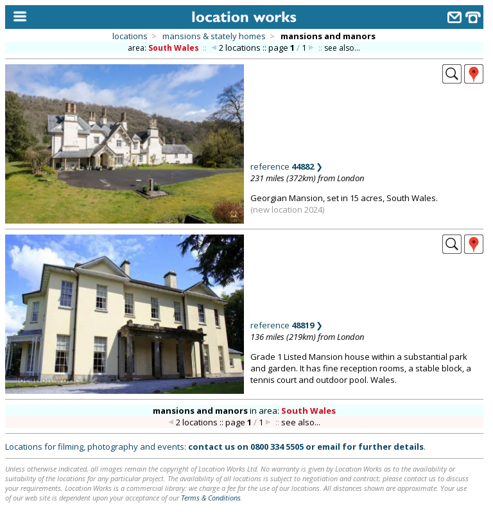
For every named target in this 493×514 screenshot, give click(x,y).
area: (164, 47)
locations (130, 36)
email (328, 446)
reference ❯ (286, 166)
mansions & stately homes (214, 36)
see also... (342, 47)
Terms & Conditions (211, 497)
